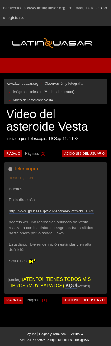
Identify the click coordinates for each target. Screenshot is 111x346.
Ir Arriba (13, 300)
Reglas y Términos (52, 334)
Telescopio (26, 168)
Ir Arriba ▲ (76, 334)
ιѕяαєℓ (68, 92)
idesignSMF (83, 340)
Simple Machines (59, 340)
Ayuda (31, 334)
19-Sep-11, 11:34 (20, 178)
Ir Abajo (12, 153)
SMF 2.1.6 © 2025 (33, 340)
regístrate (14, 17)
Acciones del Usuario (84, 153)
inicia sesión (96, 8)
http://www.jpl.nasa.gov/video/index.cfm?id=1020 (51, 211)
